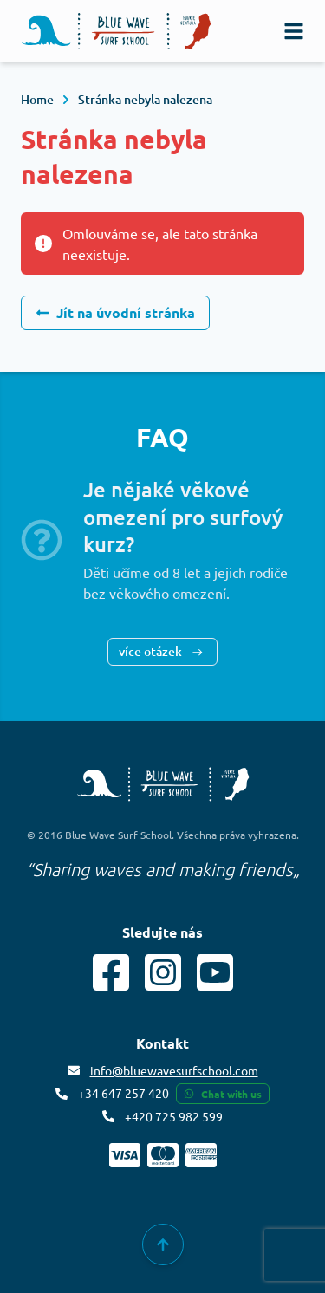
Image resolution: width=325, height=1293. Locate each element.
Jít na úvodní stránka (115, 312)
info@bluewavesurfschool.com (174, 1070)
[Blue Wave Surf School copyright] (163, 784)
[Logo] (116, 31)
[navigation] (293, 31)
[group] (163, 1244)
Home (37, 99)
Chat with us (223, 1094)
